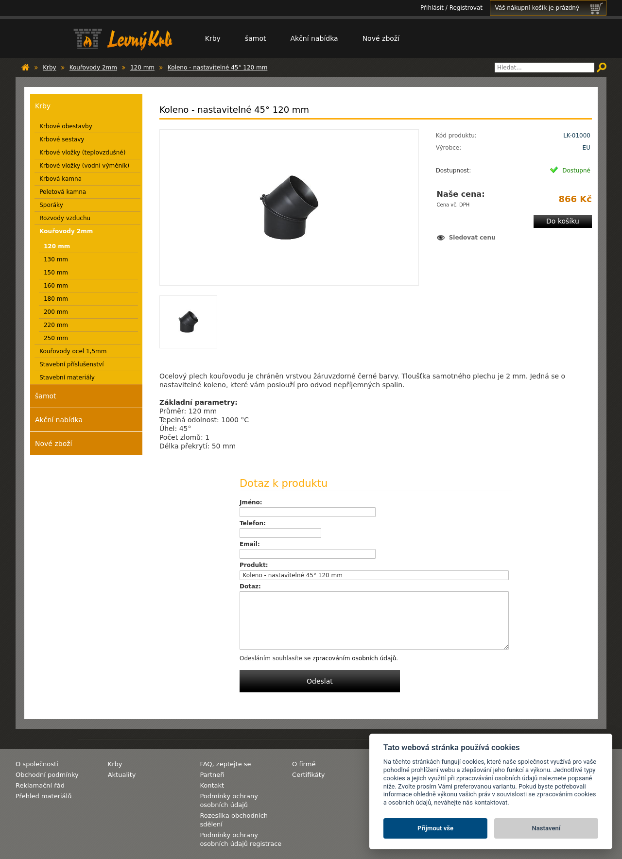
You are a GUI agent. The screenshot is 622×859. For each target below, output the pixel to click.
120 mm (142, 67)
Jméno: (251, 502)
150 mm (56, 272)
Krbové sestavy (61, 139)
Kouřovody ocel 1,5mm (72, 351)
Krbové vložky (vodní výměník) (84, 165)
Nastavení (546, 828)
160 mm (56, 285)
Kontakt (212, 785)
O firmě (303, 764)
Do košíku (562, 221)
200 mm (56, 312)
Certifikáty (308, 774)
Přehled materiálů (43, 796)
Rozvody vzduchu (64, 218)
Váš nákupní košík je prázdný (550, 7)
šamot (255, 38)
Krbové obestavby (65, 126)
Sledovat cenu (472, 237)
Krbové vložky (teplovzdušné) (82, 152)
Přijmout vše (435, 828)
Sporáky (51, 205)
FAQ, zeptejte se (225, 764)
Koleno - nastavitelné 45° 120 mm (217, 67)
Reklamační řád (40, 785)
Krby (213, 38)
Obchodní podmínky (47, 774)
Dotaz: (250, 586)
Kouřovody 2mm (93, 67)
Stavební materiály (67, 377)
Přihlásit (432, 7)
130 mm (56, 259)
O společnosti (37, 764)
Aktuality (122, 774)
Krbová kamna (60, 178)
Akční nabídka (314, 38)
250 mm (56, 338)
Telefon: (253, 523)
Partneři (212, 774)
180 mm (56, 298)
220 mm (56, 325)
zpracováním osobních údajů (354, 658)
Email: (250, 544)
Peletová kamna (62, 192)
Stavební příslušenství (71, 364)
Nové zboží (381, 38)
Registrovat (466, 7)
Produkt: (254, 565)
